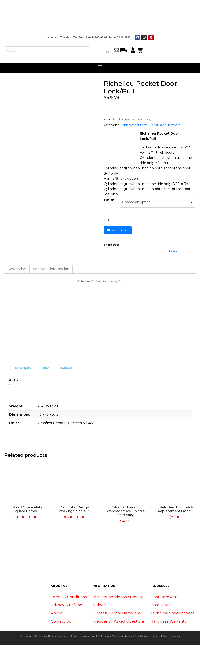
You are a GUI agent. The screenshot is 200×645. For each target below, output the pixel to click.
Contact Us (61, 621)
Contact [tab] (66, 368)
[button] (100, 66)
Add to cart (120, 230)
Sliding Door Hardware (164, 124)
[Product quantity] (110, 220)
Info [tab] (46, 368)
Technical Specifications (172, 613)
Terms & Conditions (69, 597)
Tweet (173, 250)
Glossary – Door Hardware (116, 613)
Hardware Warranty (168, 621)
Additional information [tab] (51, 269)
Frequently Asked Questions (119, 621)
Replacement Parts (133, 124)
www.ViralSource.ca (139, 636)
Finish (109, 200)
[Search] (107, 52)
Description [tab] (17, 269)
